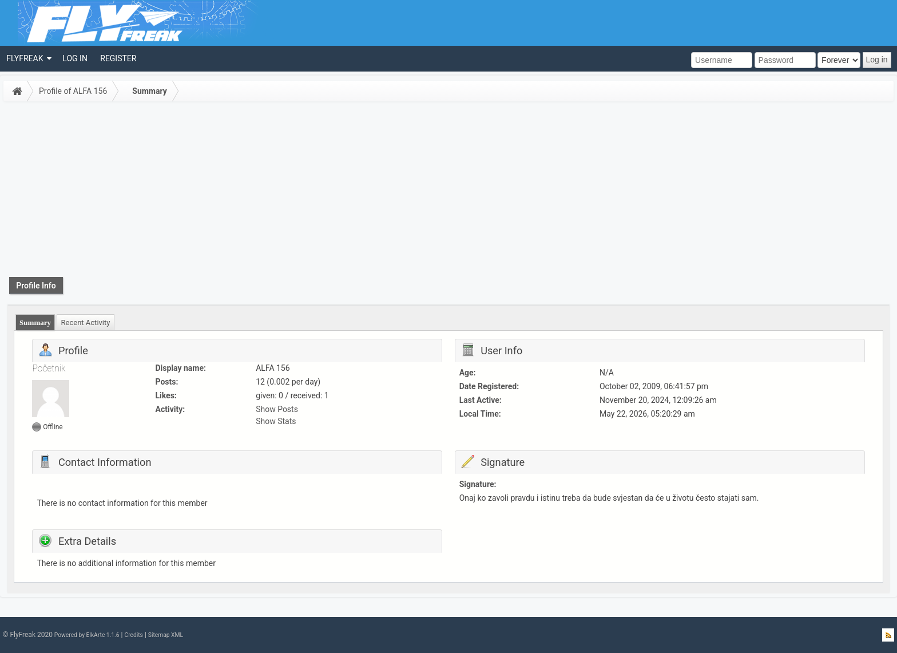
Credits (133, 635)
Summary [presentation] (35, 322)
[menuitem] (28, 59)
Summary (149, 91)
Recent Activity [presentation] (85, 322)
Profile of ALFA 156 (73, 91)
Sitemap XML (165, 635)
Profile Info (36, 285)
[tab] (35, 322)
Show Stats (276, 421)
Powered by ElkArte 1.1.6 (87, 635)
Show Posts (277, 409)
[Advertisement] (448, 191)
